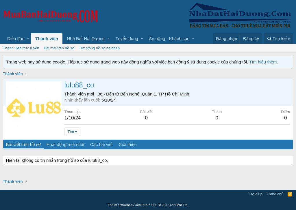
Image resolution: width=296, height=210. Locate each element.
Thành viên (46, 38)
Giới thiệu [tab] (128, 144)
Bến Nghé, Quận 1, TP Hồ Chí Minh (154, 93)
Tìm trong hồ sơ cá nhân (99, 48)
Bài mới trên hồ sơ (59, 48)
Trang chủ (275, 194)
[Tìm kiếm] (278, 38)
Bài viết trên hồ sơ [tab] (23, 144)
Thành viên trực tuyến (21, 48)
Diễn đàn (16, 38)
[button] (28, 38)
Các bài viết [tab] (101, 144)
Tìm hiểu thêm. (263, 61)
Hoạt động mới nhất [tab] (65, 144)
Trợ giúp (255, 194)
